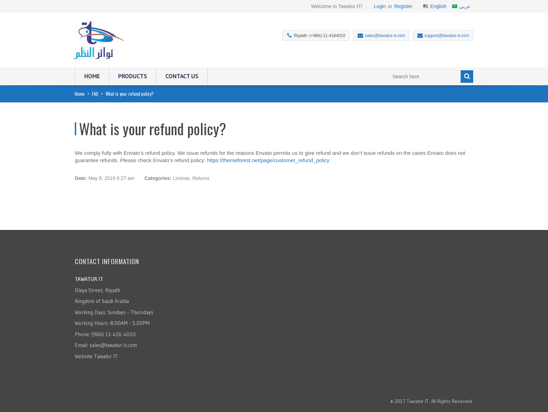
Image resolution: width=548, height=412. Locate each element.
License (181, 178)
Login (379, 6)
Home (92, 76)
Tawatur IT (106, 356)
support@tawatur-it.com (446, 35)
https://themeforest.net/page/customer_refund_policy (268, 160)
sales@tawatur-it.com (385, 35)
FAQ (95, 93)
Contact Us (182, 76)
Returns (201, 178)
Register (403, 6)
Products (132, 76)
